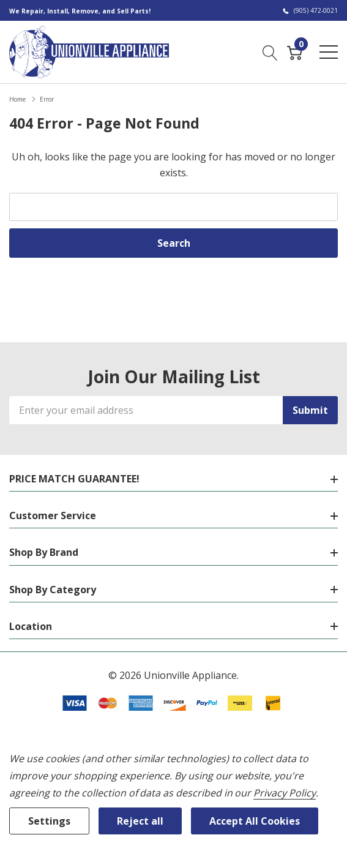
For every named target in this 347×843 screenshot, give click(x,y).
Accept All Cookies (254, 821)
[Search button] (270, 51)
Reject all (140, 821)
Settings (49, 821)
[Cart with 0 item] (294, 51)
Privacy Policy (284, 793)
